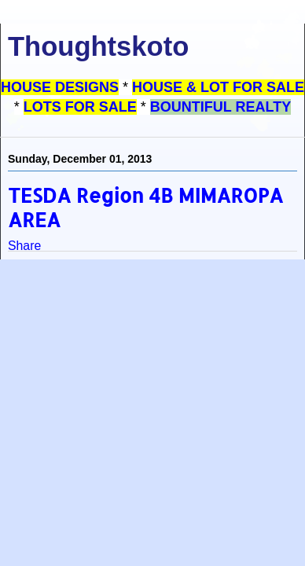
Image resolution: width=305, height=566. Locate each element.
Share (24, 245)
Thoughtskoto (98, 46)
